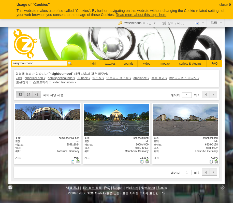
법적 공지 (72, 188)
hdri (93, 63)
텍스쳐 (98, 78)
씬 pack (83, 78)
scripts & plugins (190, 63)
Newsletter (148, 188)
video (147, 63)
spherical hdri (35, 78)
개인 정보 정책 (92, 188)
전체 (19, 78)
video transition (64, 82)
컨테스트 (132, 188)
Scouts (162, 188)
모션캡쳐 (23, 82)
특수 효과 (159, 78)
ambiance (141, 78)
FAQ (214, 63)
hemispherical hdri (61, 78)
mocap (165, 63)
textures (110, 63)
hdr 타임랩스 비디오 (184, 78)
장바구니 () (173, 23)
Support (118, 188)
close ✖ (225, 5)
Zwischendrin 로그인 (137, 23)
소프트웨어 (42, 82)
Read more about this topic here (141, 15)
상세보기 (47, 120)
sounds (129, 63)
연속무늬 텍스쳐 (118, 78)
